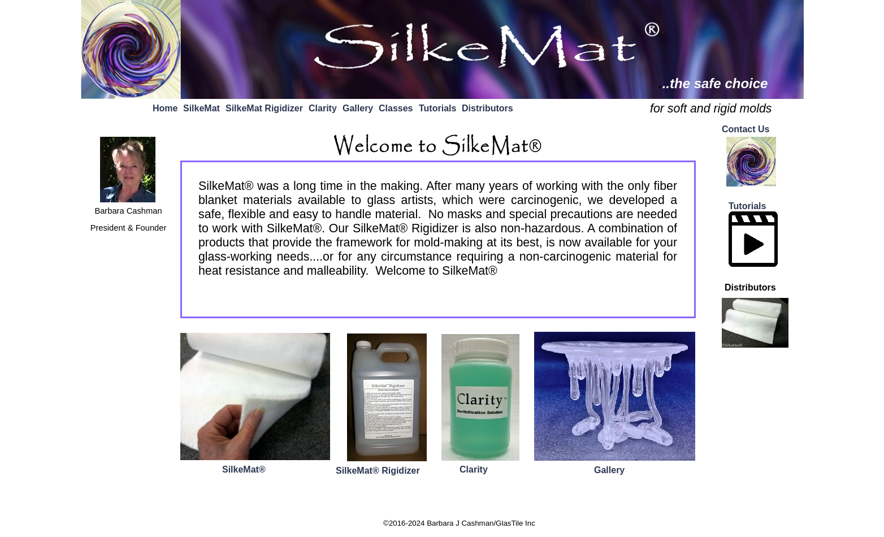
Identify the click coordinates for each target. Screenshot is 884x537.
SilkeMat (201, 108)
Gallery (358, 108)
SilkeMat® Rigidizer (378, 470)
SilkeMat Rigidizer (264, 108)
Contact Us (745, 129)
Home (165, 108)
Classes (396, 108)
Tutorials (437, 108)
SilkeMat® (244, 469)
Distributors (487, 108)
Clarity (323, 108)
